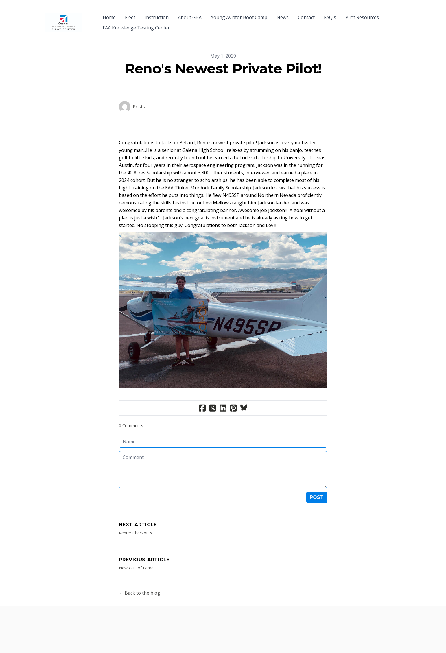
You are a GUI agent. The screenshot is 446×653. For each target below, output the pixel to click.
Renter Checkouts (135, 522)
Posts (139, 96)
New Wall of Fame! (136, 557)
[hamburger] (89, 14)
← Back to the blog (139, 582)
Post (317, 487)
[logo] (63, 17)
